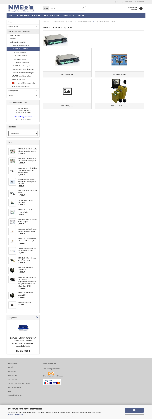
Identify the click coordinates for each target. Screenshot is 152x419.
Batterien (13, 39)
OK (134, 410)
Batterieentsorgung (14, 387)
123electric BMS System (22, 62)
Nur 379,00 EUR (23, 351)
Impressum (12, 371)
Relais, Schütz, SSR (18, 79)
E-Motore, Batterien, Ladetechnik (45, 15)
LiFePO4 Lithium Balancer (20, 45)
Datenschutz (12, 375)
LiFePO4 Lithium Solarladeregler (22, 73)
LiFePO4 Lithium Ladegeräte (21, 66)
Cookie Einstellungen (15, 395)
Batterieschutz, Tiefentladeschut (23, 69)
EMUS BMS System (20, 56)
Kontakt (11, 367)
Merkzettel (139, 2)
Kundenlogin (127, 2)
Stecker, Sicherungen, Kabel (23, 83)
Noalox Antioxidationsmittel (21, 86)
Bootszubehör (23, 15)
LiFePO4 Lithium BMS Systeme (22, 49)
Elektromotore (15, 35)
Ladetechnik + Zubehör (18, 42)
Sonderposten (68, 15)
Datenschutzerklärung (15, 414)
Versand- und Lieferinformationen (19, 383)
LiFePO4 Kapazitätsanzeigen (21, 76)
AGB (9, 391)
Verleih (81, 15)
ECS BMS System (20, 59)
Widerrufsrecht (13, 379)
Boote (11, 15)
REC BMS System (20, 52)
